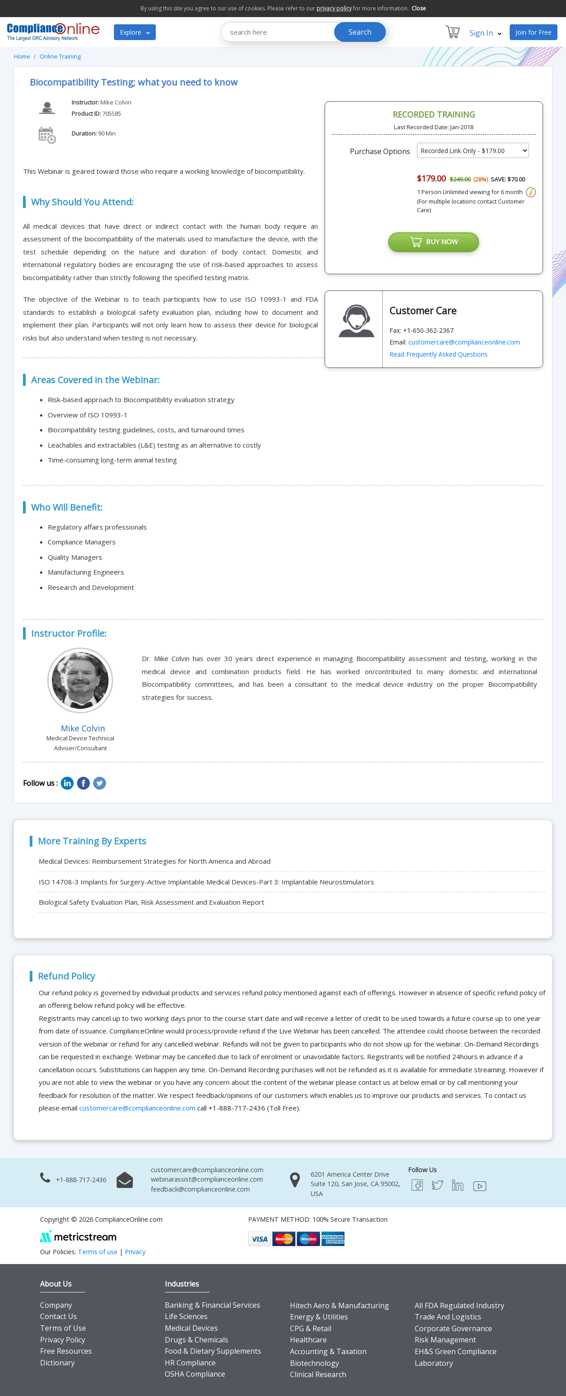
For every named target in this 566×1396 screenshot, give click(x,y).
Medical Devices (191, 1328)
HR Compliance (190, 1363)
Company (56, 1305)
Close (419, 8)
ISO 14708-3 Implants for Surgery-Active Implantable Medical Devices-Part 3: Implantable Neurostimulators (206, 881)
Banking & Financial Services (212, 1305)
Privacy (135, 1251)
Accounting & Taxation (328, 1351)
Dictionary (57, 1363)
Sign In (486, 33)
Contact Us (58, 1316)
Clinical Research (318, 1374)
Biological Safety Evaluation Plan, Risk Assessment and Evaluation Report (151, 901)
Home (22, 56)
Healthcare (308, 1340)
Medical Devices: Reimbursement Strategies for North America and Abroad (155, 861)
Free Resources (66, 1351)
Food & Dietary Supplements (213, 1351)
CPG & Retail (310, 1328)
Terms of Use (63, 1328)
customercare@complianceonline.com (464, 342)
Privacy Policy (62, 1340)
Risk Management (445, 1340)
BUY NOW (433, 242)
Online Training (60, 56)
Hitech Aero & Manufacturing (339, 1305)
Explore (135, 32)
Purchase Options (380, 151)
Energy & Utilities (319, 1317)
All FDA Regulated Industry (459, 1305)
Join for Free (534, 32)
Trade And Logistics (448, 1317)
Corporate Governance (453, 1328)
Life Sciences (186, 1316)
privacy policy (334, 8)
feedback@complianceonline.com (200, 1189)
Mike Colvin (115, 102)
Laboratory (434, 1363)
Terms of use (98, 1251)
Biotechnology (314, 1363)
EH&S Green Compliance (456, 1351)
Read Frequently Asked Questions (438, 354)
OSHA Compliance (195, 1374)
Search (360, 32)
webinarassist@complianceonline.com (207, 1179)
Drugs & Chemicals (196, 1340)
